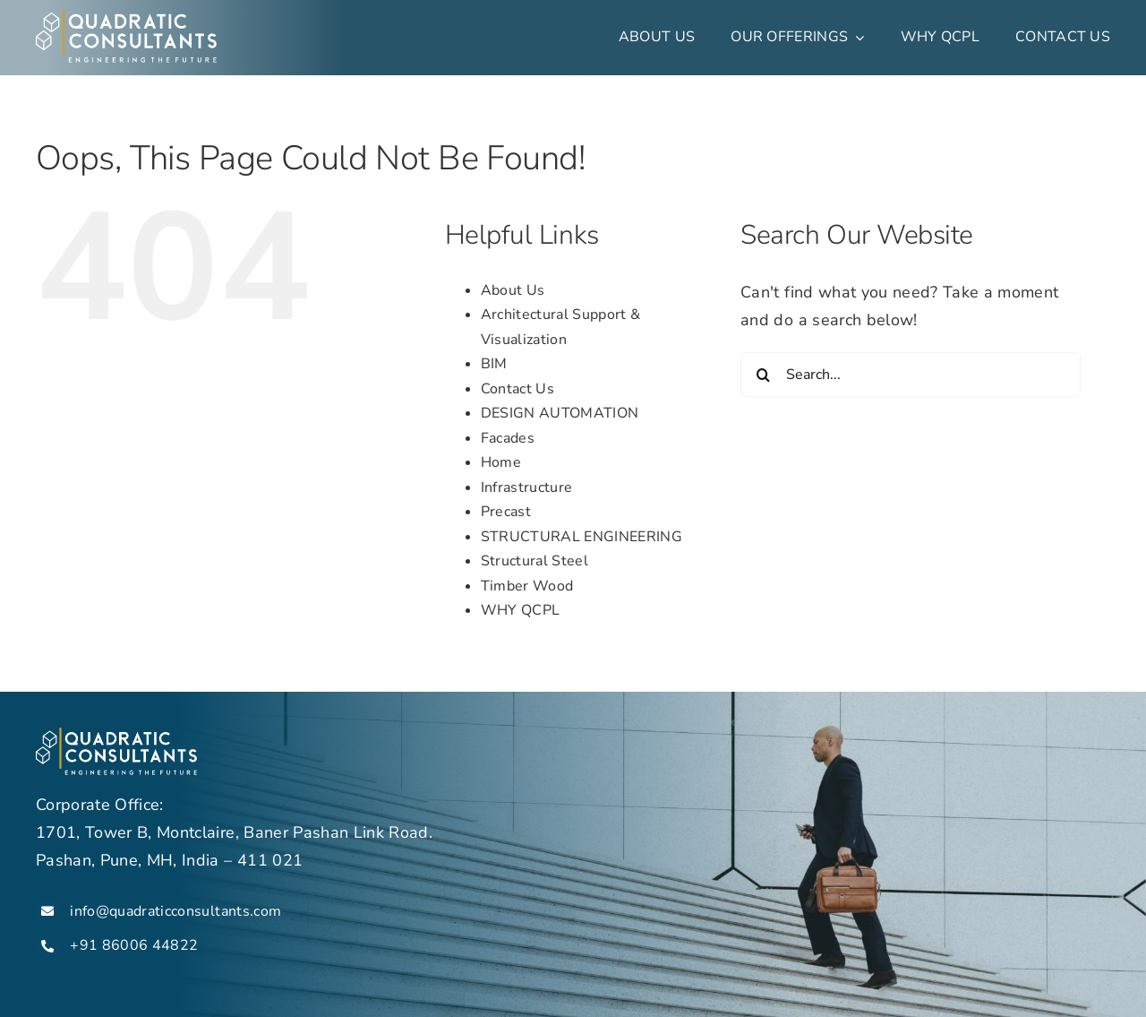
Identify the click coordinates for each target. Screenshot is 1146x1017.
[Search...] (910, 374)
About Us (513, 290)
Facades (508, 438)
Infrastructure (527, 487)
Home (501, 462)
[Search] (762, 374)
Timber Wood (527, 586)
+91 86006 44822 (135, 945)
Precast (506, 511)
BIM (494, 364)
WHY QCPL (520, 610)
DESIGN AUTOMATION (560, 413)
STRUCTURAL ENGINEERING (582, 537)
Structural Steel (534, 561)
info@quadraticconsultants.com (175, 911)
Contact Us (517, 389)
